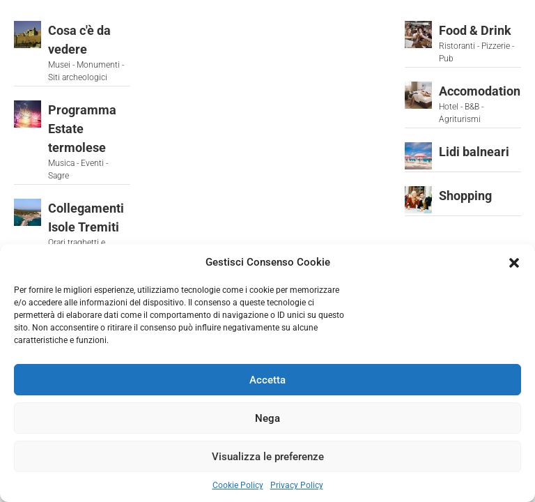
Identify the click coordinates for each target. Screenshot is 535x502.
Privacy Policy (296, 485)
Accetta (267, 380)
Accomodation (479, 91)
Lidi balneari (474, 151)
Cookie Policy (237, 485)
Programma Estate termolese (82, 128)
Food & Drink (475, 30)
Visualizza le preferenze (268, 456)
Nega (267, 418)
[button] (514, 262)
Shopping (465, 195)
